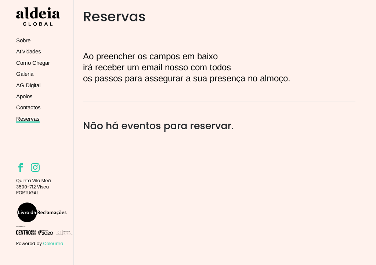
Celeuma (53, 243)
